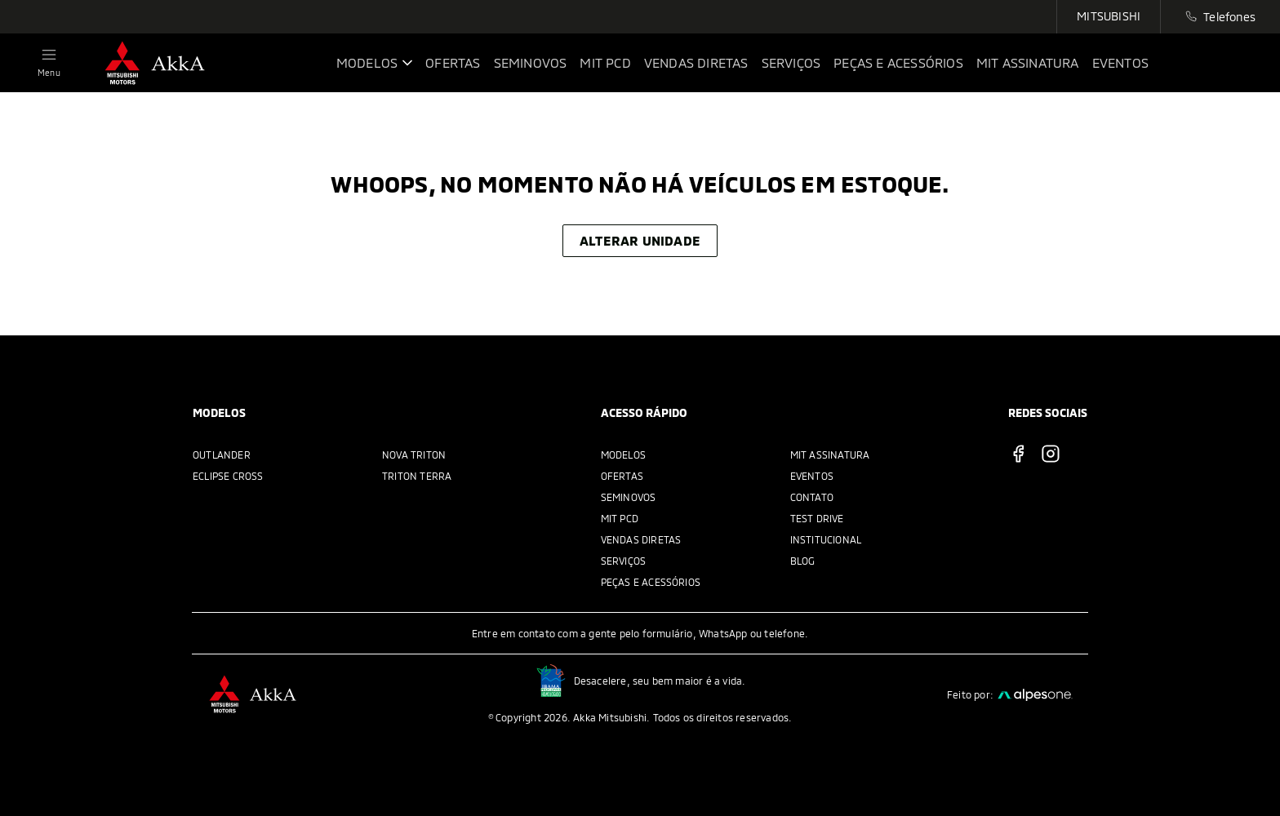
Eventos (811, 475)
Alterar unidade (640, 240)
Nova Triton (414, 454)
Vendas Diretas (641, 539)
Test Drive (817, 518)
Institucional (826, 539)
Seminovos (628, 497)
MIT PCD (619, 518)
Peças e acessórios (651, 582)
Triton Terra (416, 475)
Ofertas (622, 475)
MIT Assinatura (830, 454)
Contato (811, 497)
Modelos (623, 454)
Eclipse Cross (228, 475)
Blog (803, 560)
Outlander (222, 454)
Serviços (624, 560)
